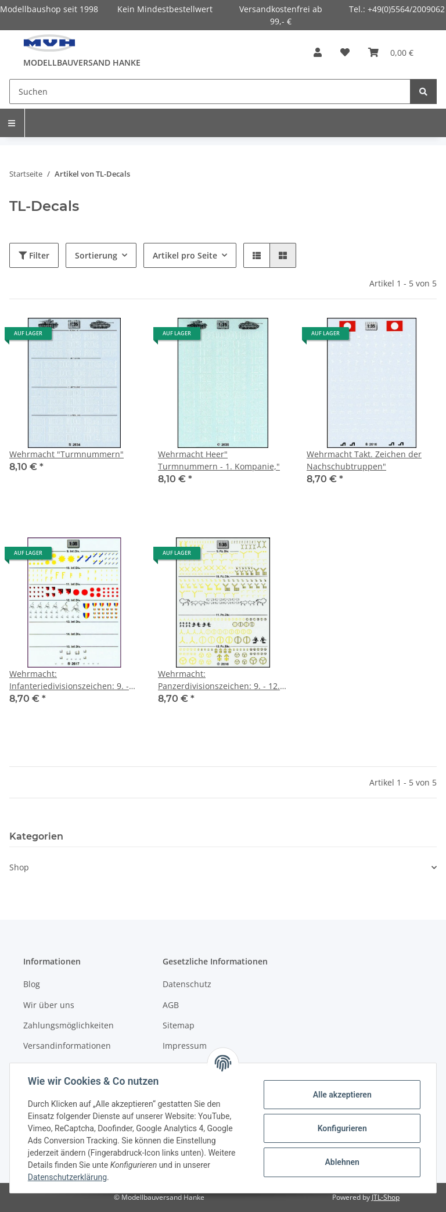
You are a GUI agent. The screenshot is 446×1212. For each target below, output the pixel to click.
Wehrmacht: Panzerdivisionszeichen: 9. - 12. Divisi (219, 680)
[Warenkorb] (391, 52)
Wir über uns (48, 1004)
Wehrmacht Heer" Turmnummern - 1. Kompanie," (219, 460)
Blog (31, 983)
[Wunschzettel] (345, 52)
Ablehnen (341, 1162)
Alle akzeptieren (341, 1094)
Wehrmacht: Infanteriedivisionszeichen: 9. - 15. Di (69, 680)
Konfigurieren (341, 1128)
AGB (171, 1004)
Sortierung (96, 255)
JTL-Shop (386, 1197)
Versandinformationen (67, 1045)
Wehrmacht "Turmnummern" (66, 454)
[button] (317, 52)
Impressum (185, 1045)
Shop (19, 867)
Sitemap (179, 1025)
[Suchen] (210, 91)
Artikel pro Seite (185, 255)
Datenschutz (187, 983)
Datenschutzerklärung (67, 1177)
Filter (34, 255)
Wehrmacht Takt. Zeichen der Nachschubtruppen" (364, 460)
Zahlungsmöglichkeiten (68, 1025)
